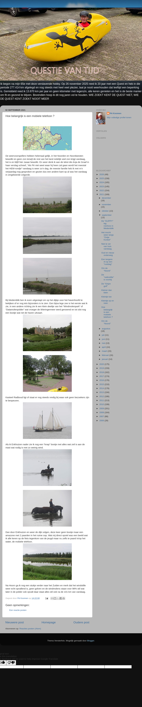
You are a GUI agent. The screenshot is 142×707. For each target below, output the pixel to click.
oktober (105, 211)
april (104, 347)
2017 (102, 376)
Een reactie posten (18, 610)
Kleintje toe (106, 297)
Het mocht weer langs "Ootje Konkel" (107, 236)
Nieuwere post (14, 622)
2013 (102, 392)
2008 (102, 412)
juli (103, 335)
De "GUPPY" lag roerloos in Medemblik (107, 225)
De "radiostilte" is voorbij (107, 277)
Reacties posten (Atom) (30, 628)
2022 (102, 190)
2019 (102, 368)
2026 (102, 174)
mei (104, 343)
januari (105, 359)
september (107, 215)
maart (105, 351)
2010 (102, 404)
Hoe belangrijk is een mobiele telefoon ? (107, 312)
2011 (102, 400)
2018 (102, 372)
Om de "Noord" (106, 269)
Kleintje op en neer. (107, 302)
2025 (102, 178)
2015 (102, 384)
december (106, 198)
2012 (102, 396)
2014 (102, 388)
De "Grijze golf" (106, 285)
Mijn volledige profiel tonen (119, 117)
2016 (102, 380)
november (106, 204)
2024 (102, 182)
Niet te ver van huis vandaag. (106, 246)
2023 (102, 186)
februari (105, 355)
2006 (102, 420)
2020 (102, 364)
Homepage (49, 622)
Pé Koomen (115, 113)
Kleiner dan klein (106, 291)
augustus (106, 328)
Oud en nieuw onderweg (107, 254)
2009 (102, 408)
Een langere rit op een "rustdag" (107, 261)
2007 (102, 416)
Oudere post (81, 622)
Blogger (90, 641)
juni (104, 339)
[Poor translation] (11, 662)
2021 (102, 194)
